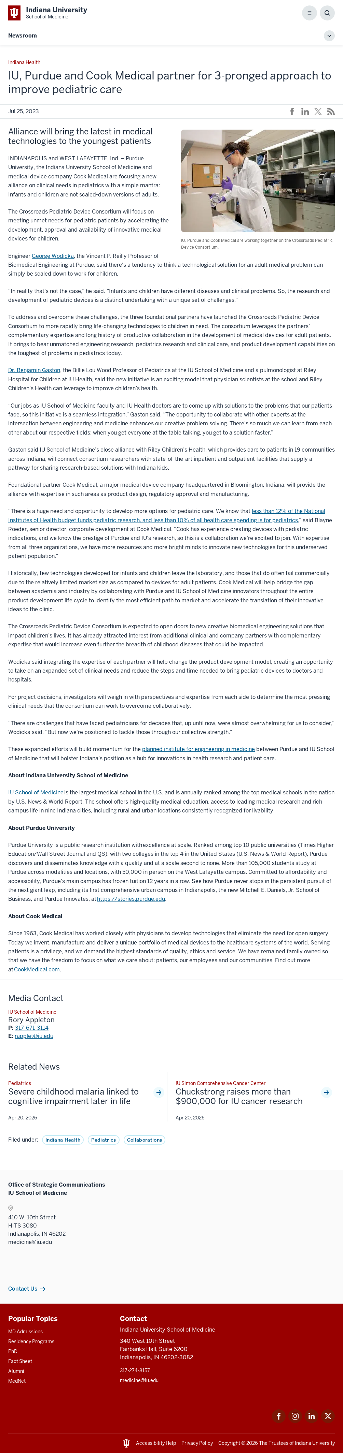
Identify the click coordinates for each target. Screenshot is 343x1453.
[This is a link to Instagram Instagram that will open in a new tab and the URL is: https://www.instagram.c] (295, 1421)
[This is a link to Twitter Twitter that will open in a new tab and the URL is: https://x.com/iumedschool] (328, 1421)
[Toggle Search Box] (327, 12)
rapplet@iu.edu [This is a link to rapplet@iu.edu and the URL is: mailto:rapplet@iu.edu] (34, 1036)
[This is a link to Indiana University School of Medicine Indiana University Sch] (47, 12)
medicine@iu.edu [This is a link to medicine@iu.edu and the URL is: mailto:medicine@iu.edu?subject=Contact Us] (139, 1380)
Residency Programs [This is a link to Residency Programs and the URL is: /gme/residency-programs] (31, 1341)
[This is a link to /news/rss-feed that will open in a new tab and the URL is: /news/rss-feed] (331, 111)
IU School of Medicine (36, 792)
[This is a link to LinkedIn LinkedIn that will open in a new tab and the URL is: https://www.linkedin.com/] (311, 1421)
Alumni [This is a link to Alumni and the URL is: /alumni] (16, 1371)
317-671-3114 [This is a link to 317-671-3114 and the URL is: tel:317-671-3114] (32, 1027)
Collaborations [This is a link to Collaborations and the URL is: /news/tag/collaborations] (144, 1140)
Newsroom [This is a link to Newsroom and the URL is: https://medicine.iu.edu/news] (22, 35)
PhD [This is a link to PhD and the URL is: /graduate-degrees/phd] (12, 1351)
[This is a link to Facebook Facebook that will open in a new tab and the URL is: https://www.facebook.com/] (279, 1421)
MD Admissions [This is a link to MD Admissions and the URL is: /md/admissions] (25, 1332)
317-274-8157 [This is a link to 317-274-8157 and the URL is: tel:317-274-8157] (135, 1370)
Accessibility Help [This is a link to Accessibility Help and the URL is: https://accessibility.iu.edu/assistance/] (156, 1443)
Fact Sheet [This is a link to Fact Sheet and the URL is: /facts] (20, 1361)
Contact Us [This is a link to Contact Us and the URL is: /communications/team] (22, 1288)
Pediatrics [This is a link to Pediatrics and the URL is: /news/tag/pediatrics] (103, 1140)
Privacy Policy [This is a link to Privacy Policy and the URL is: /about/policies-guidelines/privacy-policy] (197, 1443)
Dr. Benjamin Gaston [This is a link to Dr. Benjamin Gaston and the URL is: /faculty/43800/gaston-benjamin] (34, 370)
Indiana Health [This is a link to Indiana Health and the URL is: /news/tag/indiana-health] (62, 1140)
